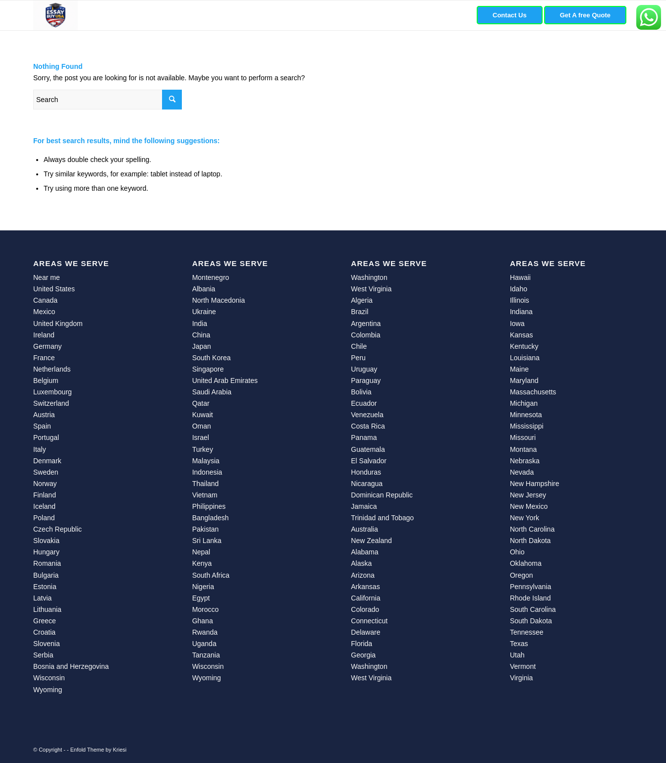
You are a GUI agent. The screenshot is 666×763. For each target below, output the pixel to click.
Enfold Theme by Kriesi (98, 750)
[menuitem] (509, 15)
